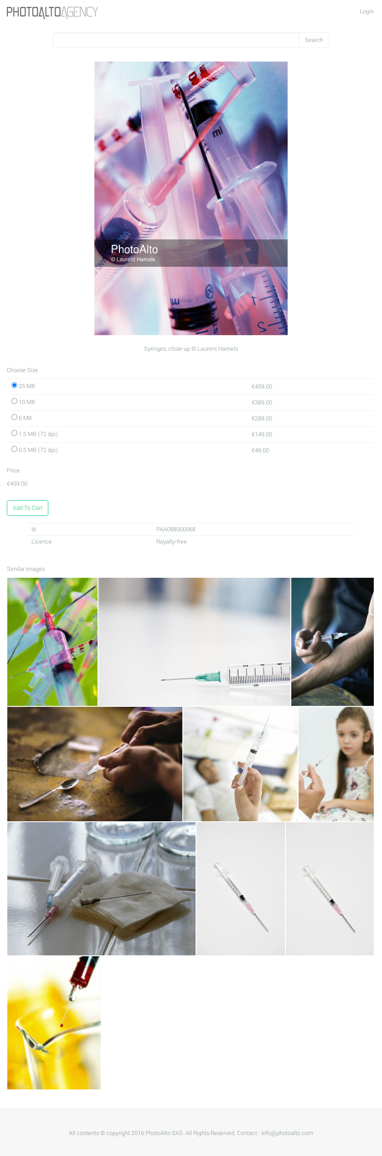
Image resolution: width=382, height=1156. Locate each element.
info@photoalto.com (287, 1133)
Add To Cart (27, 508)
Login (367, 11)
